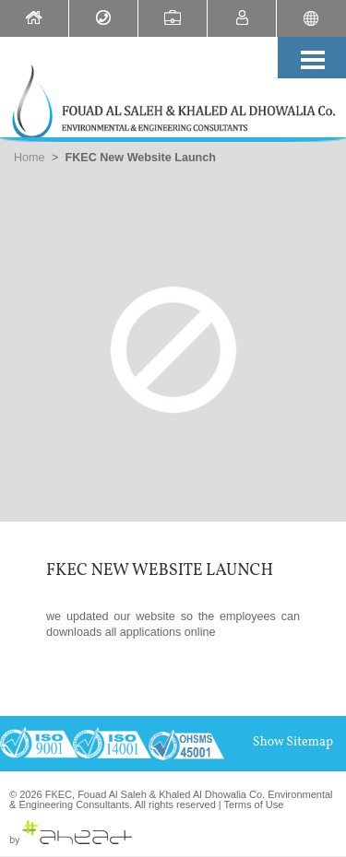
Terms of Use (254, 804)
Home (29, 157)
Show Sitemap (293, 742)
